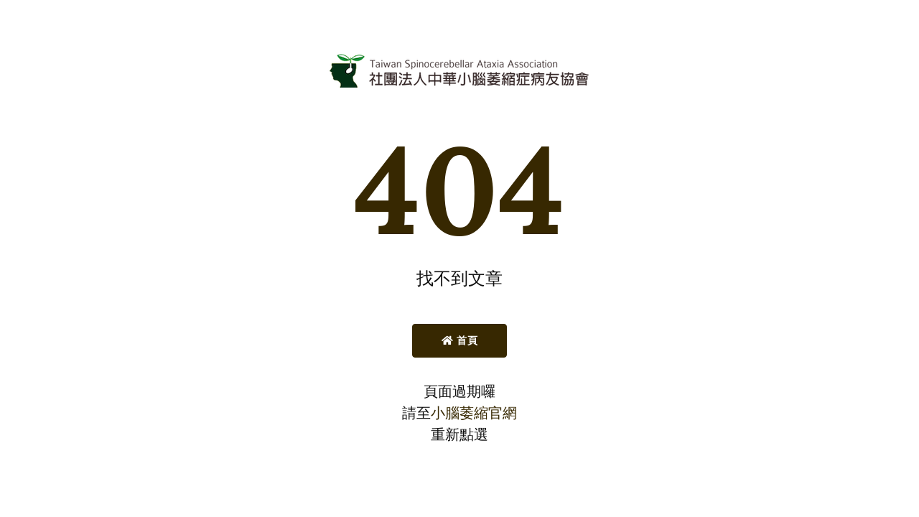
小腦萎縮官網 (474, 412)
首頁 (460, 340)
